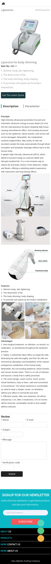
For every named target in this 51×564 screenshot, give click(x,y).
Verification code (10, 462)
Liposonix (45, 10)
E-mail (29, 420)
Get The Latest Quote (13, 95)
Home (37, 10)
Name (5, 420)
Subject (5, 430)
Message (6, 439)
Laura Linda (40, 538)
